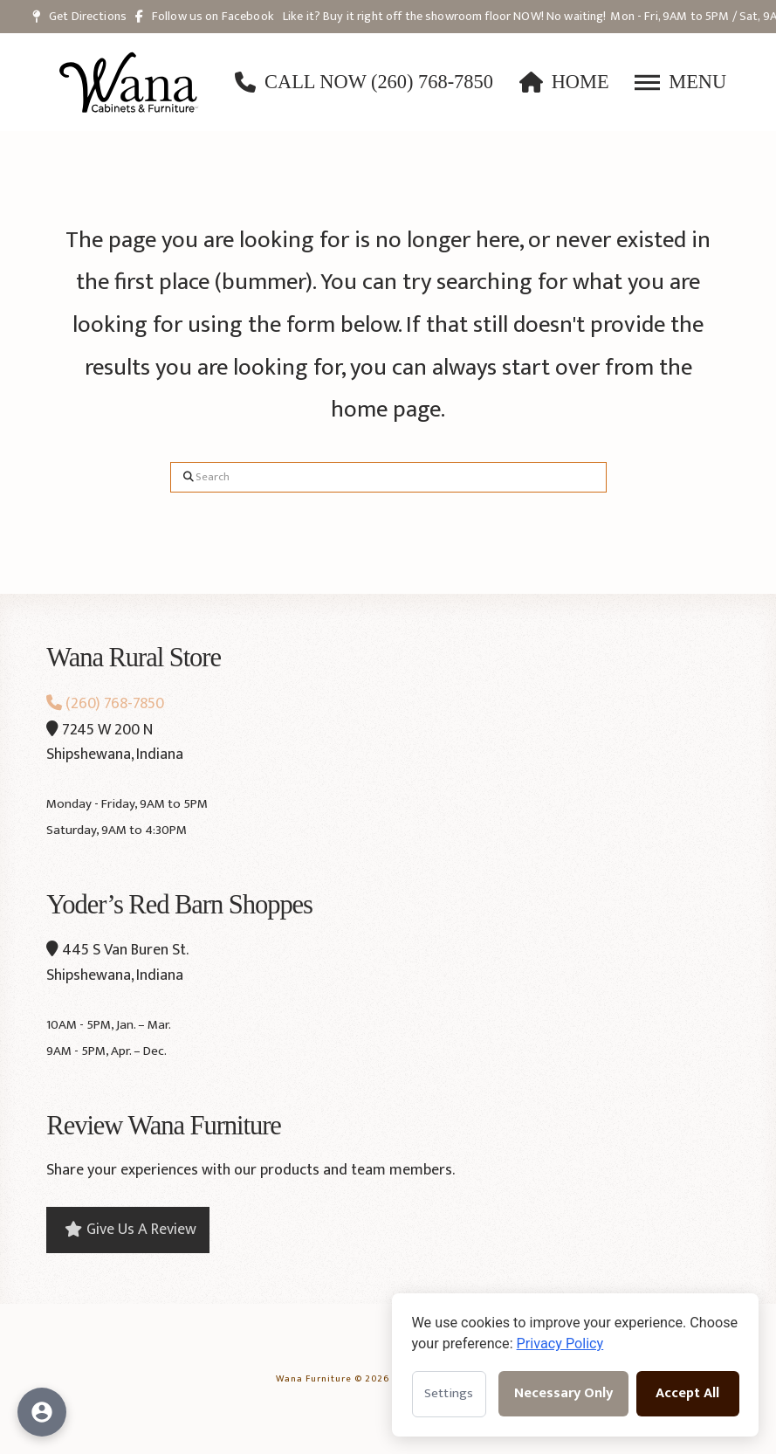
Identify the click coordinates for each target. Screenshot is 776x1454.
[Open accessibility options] (41, 1412)
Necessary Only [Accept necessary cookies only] (563, 1393)
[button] (680, 82)
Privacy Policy (560, 1343)
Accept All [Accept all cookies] (687, 1393)
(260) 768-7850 (105, 704)
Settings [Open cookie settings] (448, 1393)
